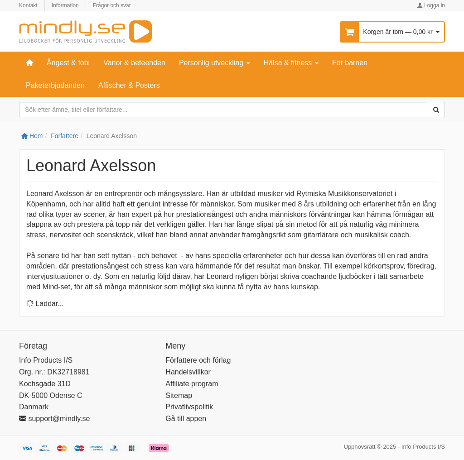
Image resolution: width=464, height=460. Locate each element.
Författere (64, 135)
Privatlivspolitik (189, 407)
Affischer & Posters (129, 85)
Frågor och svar (112, 5)
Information (65, 5)
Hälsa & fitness (291, 63)
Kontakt (28, 5)
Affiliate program (191, 384)
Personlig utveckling (214, 63)
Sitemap (178, 395)
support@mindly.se (54, 418)
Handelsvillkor (188, 372)
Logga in (431, 5)
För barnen (349, 63)
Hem (32, 135)
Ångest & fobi (68, 63)
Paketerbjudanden (55, 85)
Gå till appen (185, 418)
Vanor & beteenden (134, 63)
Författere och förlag (198, 360)
